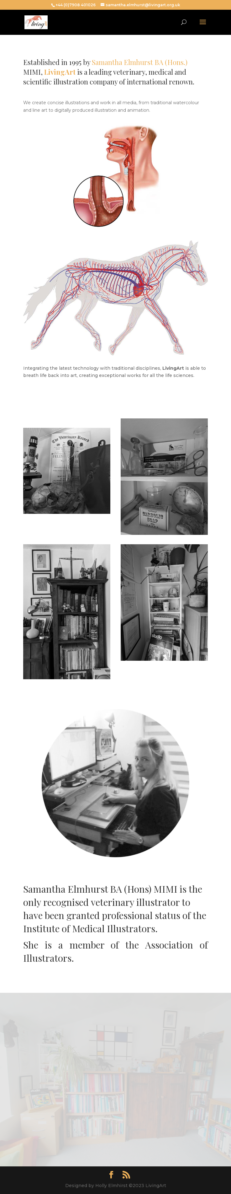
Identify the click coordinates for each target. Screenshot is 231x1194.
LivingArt (60, 72)
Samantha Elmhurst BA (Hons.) (139, 62)
